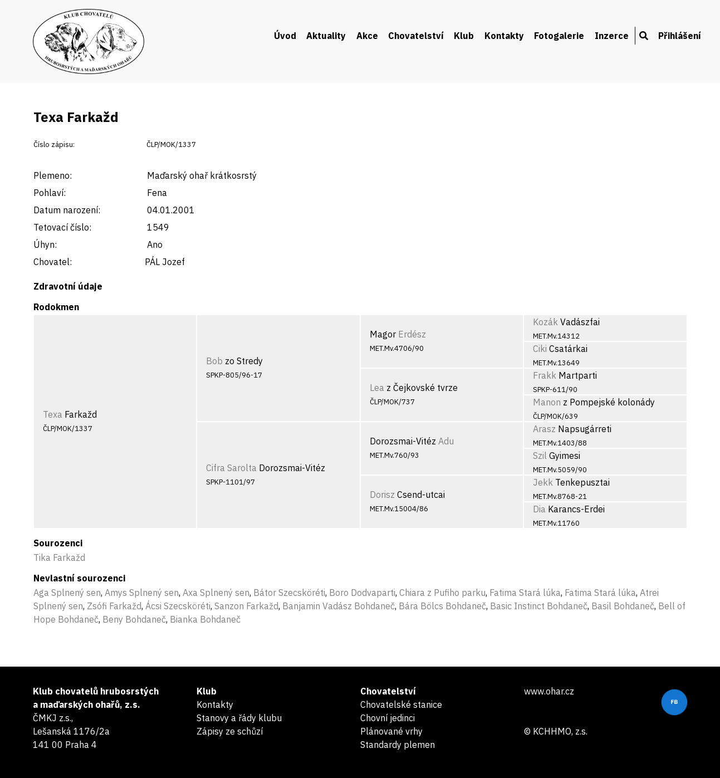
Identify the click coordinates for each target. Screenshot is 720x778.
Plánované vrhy (391, 731)
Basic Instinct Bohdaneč (538, 605)
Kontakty (504, 35)
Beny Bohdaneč (134, 619)
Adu (446, 441)
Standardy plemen (397, 744)
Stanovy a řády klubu (239, 717)
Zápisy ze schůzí (230, 731)
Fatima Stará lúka (525, 592)
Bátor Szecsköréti (289, 592)
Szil (540, 455)
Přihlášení (679, 35)
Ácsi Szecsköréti (177, 605)
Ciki (540, 348)
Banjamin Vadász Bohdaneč (338, 605)
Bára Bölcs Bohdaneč (442, 605)
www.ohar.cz (549, 691)
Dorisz (382, 494)
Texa (52, 414)
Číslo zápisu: (54, 144)
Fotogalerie (559, 35)
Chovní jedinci (387, 717)
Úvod (285, 35)
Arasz (544, 428)
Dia (539, 509)
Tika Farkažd (59, 557)
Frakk (544, 375)
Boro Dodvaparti (362, 592)
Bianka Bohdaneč (205, 619)
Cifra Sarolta (231, 467)
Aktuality (326, 35)
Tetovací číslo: (62, 227)
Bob (214, 360)
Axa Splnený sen (216, 592)
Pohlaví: (49, 192)
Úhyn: (45, 244)
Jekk (543, 482)
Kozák (545, 321)
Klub (464, 35)
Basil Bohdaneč (622, 605)
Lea (377, 387)
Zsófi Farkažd (114, 605)
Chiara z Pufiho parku (442, 592)
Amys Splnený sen (142, 592)
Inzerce (612, 35)
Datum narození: (66, 210)
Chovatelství (416, 35)
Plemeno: (52, 175)
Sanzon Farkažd (246, 605)
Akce (367, 35)
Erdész (412, 334)
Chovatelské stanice (401, 704)
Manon (547, 402)
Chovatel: (52, 261)
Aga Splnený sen (67, 592)
